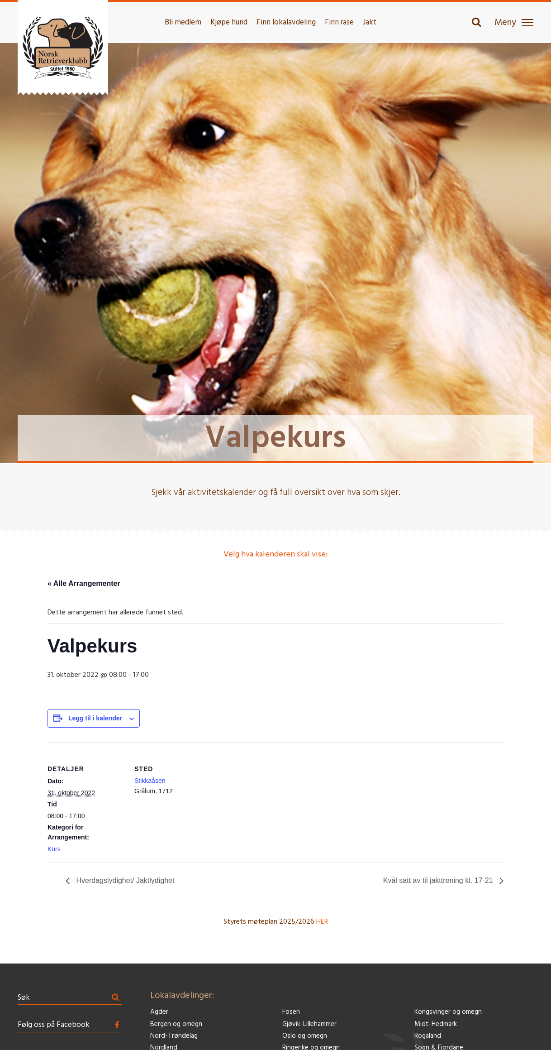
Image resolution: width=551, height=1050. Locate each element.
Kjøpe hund (228, 22)
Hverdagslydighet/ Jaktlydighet (124, 880)
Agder (159, 1012)
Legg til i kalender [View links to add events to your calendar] (95, 718)
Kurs (54, 849)
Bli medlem (183, 22)
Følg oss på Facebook (54, 1025)
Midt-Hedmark (435, 1024)
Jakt (369, 22)
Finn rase (339, 22)
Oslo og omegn (304, 1036)
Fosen (291, 1012)
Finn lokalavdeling (286, 22)
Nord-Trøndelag (174, 1036)
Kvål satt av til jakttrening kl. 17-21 (439, 880)
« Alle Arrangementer (84, 583)
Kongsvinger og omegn (448, 1012)
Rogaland (427, 1036)
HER (322, 922)
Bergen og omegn (176, 1024)
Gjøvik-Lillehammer (309, 1024)
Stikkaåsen (149, 780)
